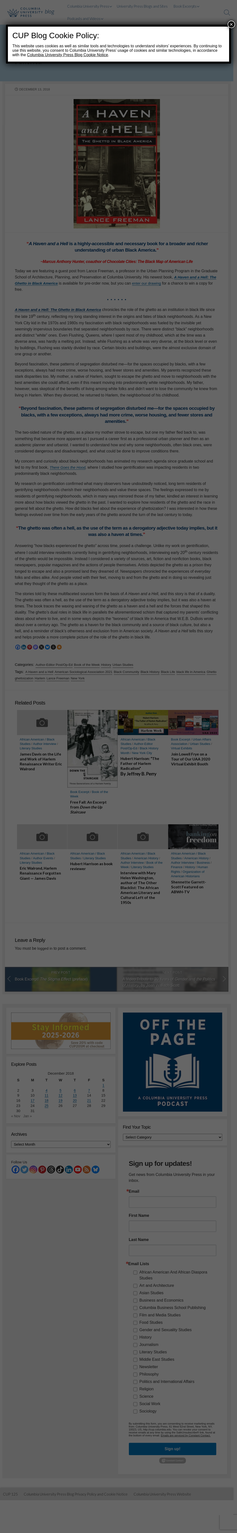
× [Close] (231, 24)
